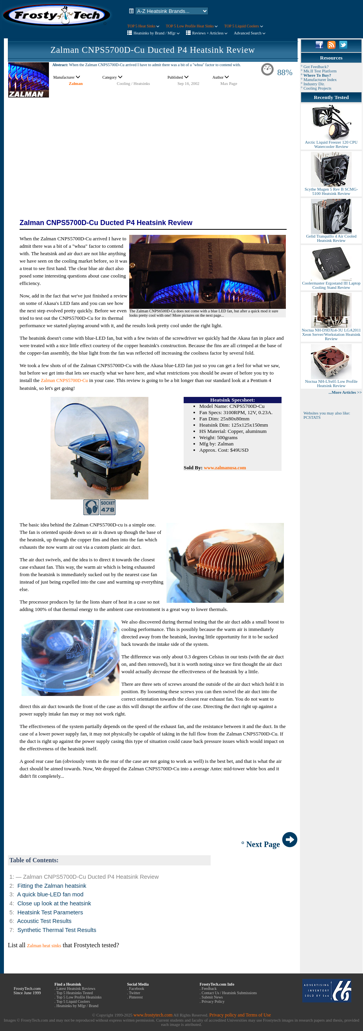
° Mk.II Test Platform (319, 71)
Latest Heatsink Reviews (75, 988)
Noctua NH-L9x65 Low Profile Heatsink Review (331, 382)
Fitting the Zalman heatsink (51, 886)
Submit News (212, 997)
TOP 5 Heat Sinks (143, 26)
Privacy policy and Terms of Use (240, 1015)
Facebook (136, 988)
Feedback (209, 988)
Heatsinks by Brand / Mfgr (157, 33)
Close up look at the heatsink (54, 903)
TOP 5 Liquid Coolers (243, 26)
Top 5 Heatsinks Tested (74, 993)
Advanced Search (249, 33)
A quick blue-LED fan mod (50, 894)
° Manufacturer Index (319, 80)
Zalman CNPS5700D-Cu (64, 380)
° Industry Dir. (313, 84)
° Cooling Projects (316, 88)
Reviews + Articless (210, 33)
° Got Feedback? (315, 67)
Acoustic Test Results (44, 921)
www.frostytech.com (153, 1015)
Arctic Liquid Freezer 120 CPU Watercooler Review (331, 143)
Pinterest (136, 997)
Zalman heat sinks (44, 945)
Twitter (134, 993)
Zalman (76, 83)
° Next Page (269, 844)
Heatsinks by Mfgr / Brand (77, 1006)
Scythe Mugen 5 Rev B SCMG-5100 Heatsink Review (331, 190)
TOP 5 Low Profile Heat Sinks (192, 26)
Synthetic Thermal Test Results (56, 930)
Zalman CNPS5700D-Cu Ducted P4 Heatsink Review (153, 50)
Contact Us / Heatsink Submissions (229, 993)
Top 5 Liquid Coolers (73, 1001)
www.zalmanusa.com (225, 467)
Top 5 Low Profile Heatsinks (78, 997)
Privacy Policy (213, 1001)
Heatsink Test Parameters (50, 912)
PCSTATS (312, 417)
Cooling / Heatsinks (133, 83)
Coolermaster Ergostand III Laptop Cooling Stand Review (331, 284)
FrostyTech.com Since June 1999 (27, 990)
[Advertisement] (153, 152)
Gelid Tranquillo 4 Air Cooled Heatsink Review (331, 237)
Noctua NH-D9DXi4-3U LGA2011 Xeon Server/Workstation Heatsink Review (331, 332)
